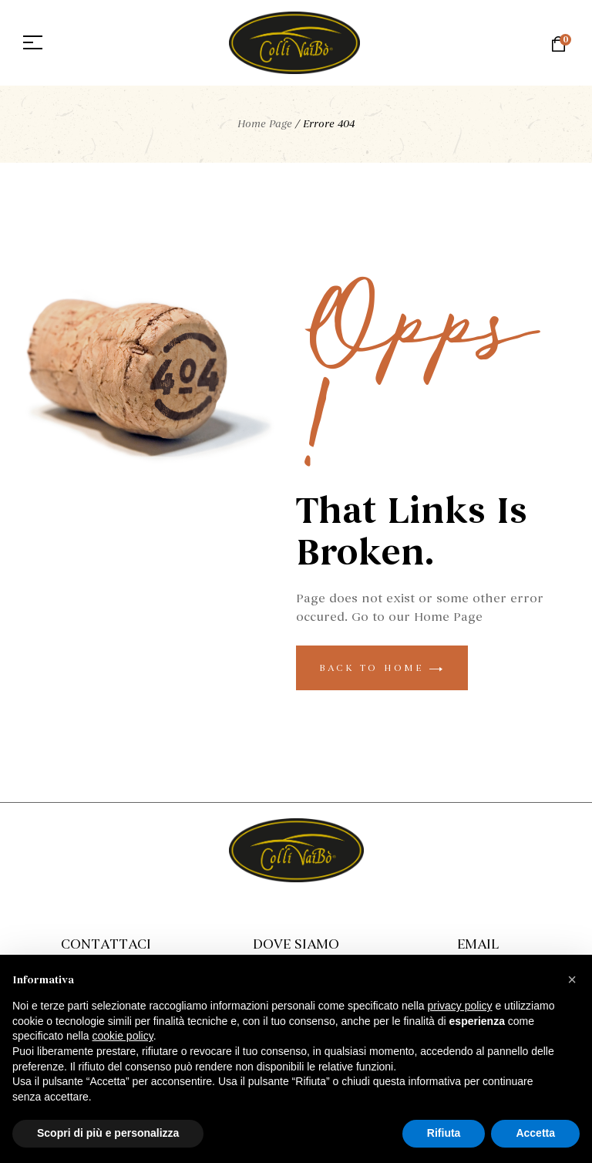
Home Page (264, 123)
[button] (572, 979)
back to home (382, 667)
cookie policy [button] (122, 1036)
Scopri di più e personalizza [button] (108, 1133)
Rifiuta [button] (444, 1133)
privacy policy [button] (460, 1006)
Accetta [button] (535, 1133)
